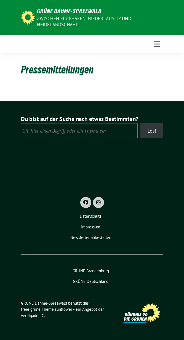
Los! (152, 131)
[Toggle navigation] (156, 44)
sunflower (63, 309)
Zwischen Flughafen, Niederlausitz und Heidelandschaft (84, 21)
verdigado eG (32, 315)
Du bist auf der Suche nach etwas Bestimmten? (80, 119)
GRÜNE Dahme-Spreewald (69, 11)
